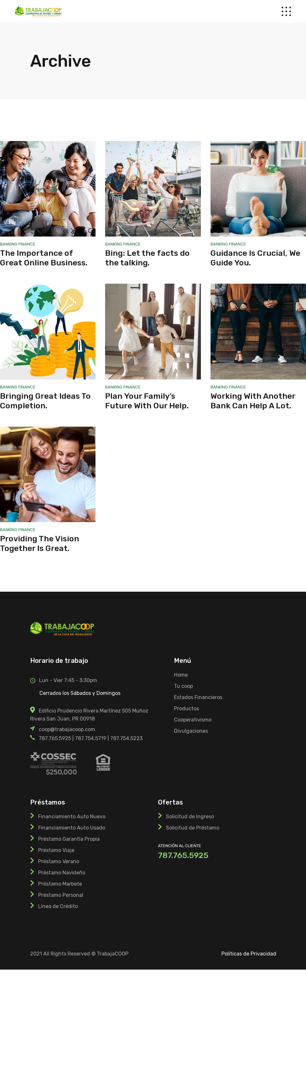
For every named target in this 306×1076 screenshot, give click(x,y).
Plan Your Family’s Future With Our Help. (147, 400)
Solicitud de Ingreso (190, 816)
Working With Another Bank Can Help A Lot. (253, 400)
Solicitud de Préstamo (192, 828)
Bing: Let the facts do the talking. (147, 257)
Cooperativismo (192, 720)
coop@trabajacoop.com (67, 729)
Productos (186, 708)
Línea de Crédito (58, 906)
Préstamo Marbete (60, 884)
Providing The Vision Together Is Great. (39, 543)
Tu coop (183, 686)
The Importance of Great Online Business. (43, 257)
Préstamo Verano (58, 861)
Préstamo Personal (60, 895)
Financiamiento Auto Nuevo (71, 816)
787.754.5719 (90, 738)
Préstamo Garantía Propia (69, 839)
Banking (9, 244)
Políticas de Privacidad (248, 954)
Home (181, 675)
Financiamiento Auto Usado (71, 828)
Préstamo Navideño (61, 873)
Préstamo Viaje (56, 850)
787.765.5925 (55, 738)
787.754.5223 (126, 738)
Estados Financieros (198, 697)
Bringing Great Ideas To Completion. (45, 400)
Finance (27, 244)
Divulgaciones (191, 731)
